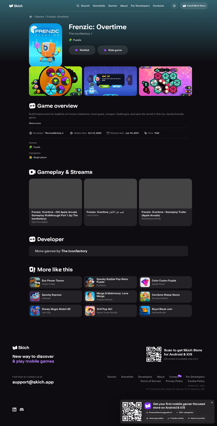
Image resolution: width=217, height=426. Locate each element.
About (124, 5)
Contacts (158, 5)
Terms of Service (150, 381)
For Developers (140, 5)
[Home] (16, 6)
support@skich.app (33, 382)
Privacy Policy (174, 381)
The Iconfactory (81, 33)
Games (112, 5)
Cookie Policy (196, 381)
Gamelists (99, 5)
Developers (145, 376)
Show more (35, 123)
